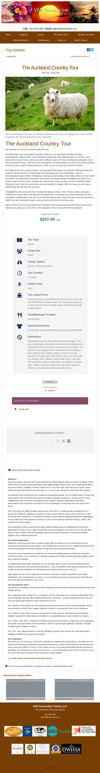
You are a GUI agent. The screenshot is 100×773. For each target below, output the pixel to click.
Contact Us (50, 382)
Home (8, 34)
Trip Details (15, 50)
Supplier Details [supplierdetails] (80, 57)
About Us (62, 40)
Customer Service (20, 40)
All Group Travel (61, 34)
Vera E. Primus (80, 40)
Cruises (41, 34)
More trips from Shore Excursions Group (30, 658)
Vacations (23, 34)
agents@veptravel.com (50, 717)
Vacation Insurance (86, 34)
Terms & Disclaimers (50, 387)
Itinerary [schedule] (11, 57)
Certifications (43, 40)
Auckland (23, 149)
